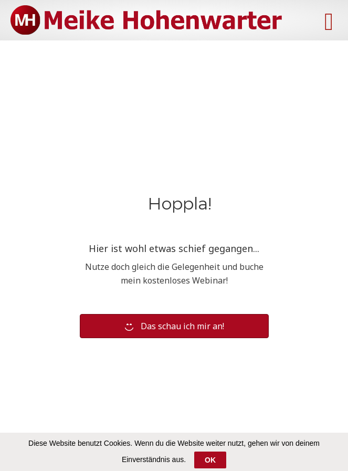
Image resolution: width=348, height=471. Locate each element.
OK (210, 460)
